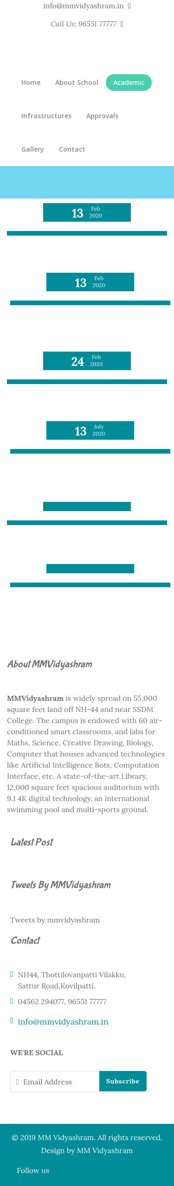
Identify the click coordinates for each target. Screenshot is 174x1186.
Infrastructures (46, 115)
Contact (72, 149)
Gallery (32, 149)
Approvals (102, 115)
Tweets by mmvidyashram (55, 919)
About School (76, 82)
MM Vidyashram (105, 1150)
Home (30, 82)
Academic (128, 82)
